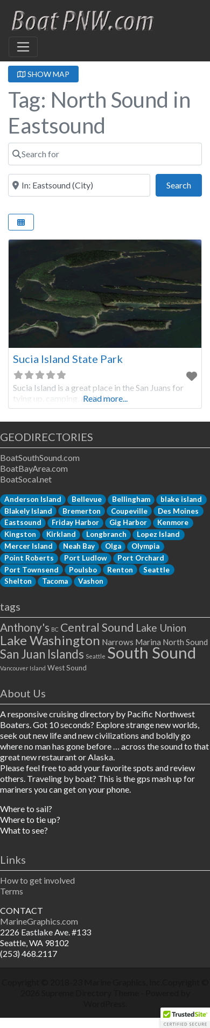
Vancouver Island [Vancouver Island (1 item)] (23, 668)
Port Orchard (140, 558)
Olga (113, 546)
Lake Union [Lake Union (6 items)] (161, 627)
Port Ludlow (85, 558)
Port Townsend (31, 569)
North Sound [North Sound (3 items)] (185, 642)
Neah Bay (79, 546)
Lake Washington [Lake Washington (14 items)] (50, 640)
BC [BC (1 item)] (55, 629)
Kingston (20, 534)
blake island (181, 499)
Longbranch (106, 534)
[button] (185, 1018)
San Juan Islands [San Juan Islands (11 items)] (42, 654)
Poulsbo (83, 569)
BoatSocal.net (26, 479)
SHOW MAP (43, 74)
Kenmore (172, 522)
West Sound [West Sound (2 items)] (67, 667)
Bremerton (81, 511)
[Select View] (21, 222)
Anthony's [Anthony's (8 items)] (25, 627)
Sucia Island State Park (68, 358)
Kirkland (61, 534)
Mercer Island (28, 546)
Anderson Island (32, 499)
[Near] (79, 185)
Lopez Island (158, 534)
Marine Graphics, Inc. (123, 982)
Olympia (145, 546)
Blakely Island (28, 511)
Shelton (18, 581)
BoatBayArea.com (34, 468)
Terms (11, 891)
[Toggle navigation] (23, 47)
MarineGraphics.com (39, 921)
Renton (120, 569)
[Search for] (105, 154)
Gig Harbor (128, 522)
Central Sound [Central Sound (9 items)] (97, 627)
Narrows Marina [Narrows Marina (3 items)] (131, 642)
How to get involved (37, 880)
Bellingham (131, 499)
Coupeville (129, 511)
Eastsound (22, 522)
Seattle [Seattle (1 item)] (96, 656)
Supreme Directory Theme (91, 993)
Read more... (105, 398)
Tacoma (55, 581)
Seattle (156, 569)
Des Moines (178, 511)
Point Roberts (29, 558)
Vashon (90, 581)
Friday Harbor (75, 522)
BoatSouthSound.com (40, 457)
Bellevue (87, 499)
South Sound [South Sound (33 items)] (151, 652)
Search (184, 184)
